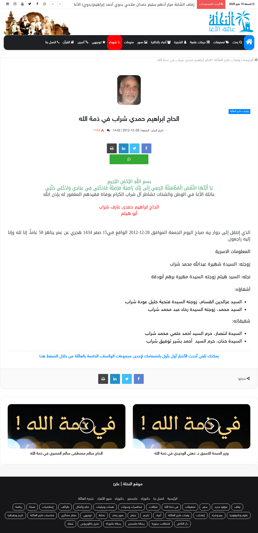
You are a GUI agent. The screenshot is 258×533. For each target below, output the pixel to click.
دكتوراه (145, 499)
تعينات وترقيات (105, 507)
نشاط (102, 515)
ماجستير (132, 499)
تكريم (146, 515)
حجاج (133, 515)
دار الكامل (182, 524)
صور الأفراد (104, 499)
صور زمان (117, 515)
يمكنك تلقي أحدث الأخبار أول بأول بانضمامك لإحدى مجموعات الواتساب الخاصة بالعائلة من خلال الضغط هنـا (129, 356)
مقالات (153, 507)
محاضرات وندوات (131, 507)
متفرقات (190, 507)
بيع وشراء (217, 515)
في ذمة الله (171, 507)
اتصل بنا (52, 43)
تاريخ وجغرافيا (15, 515)
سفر (205, 507)
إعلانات (200, 515)
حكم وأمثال (82, 507)
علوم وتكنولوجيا (239, 515)
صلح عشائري (68, 515)
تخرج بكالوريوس (89, 524)
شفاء (70, 524)
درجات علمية (200, 43)
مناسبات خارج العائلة (42, 515)
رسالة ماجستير (136, 524)
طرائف (65, 507)
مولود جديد (220, 507)
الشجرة (180, 43)
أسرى (82, 43)
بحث (237, 43)
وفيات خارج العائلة (227, 60)
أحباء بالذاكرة (161, 43)
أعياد (158, 515)
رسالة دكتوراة (113, 524)
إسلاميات (48, 507)
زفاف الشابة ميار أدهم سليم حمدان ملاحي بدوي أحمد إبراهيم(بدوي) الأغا (134, 4)
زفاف (237, 507)
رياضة (18, 507)
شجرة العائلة (86, 499)
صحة (32, 507)
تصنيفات (221, 43)
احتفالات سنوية (161, 524)
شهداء (114, 43)
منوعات (129, 43)
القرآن (68, 43)
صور (142, 43)
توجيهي (98, 43)
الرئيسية (172, 499)
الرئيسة (250, 60)
